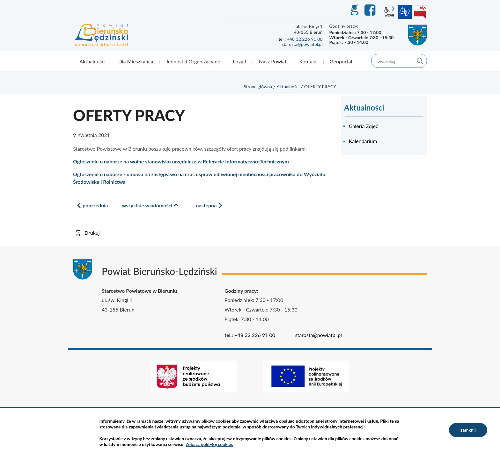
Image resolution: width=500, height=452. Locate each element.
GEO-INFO (354, 10)
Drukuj (92, 233)
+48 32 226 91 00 (305, 39)
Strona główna (258, 86)
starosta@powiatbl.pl (302, 44)
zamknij (468, 430)
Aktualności (288, 86)
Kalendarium (363, 141)
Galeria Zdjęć (363, 126)
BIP (420, 12)
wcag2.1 (389, 12)
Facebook (371, 10)
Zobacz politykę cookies (209, 444)
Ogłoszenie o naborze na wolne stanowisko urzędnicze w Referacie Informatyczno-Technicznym (181, 161)
